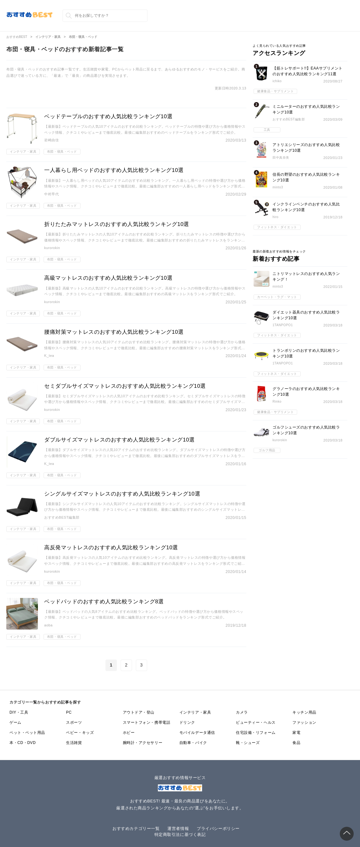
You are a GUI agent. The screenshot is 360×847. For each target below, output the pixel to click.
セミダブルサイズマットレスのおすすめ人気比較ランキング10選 (125, 386)
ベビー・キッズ (80, 732)
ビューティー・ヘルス (256, 722)
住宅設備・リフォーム (256, 732)
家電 (296, 732)
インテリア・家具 (195, 712)
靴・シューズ (248, 742)
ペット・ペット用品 (27, 732)
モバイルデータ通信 (197, 732)
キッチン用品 (304, 712)
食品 (296, 742)
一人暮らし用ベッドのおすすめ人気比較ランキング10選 (113, 170)
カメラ (242, 712)
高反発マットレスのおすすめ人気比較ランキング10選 (111, 548)
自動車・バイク (193, 742)
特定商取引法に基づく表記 (180, 834)
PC (69, 712)
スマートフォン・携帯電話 (147, 722)
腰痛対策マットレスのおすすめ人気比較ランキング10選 (113, 332)
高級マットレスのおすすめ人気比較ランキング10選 (108, 278)
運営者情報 (178, 828)
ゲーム (15, 722)
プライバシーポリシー (218, 828)
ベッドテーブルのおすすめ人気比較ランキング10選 (108, 116)
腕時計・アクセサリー (143, 742)
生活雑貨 (74, 742)
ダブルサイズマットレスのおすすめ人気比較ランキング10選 (119, 440)
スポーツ (74, 722)
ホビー (129, 732)
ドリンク (187, 722)
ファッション (304, 722)
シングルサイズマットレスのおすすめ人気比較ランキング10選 (122, 494)
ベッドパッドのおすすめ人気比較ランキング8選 (104, 602)
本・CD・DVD (22, 742)
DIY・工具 (18, 712)
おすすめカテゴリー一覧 (135, 828)
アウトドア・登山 (138, 712)
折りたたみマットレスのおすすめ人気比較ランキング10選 (116, 224)
